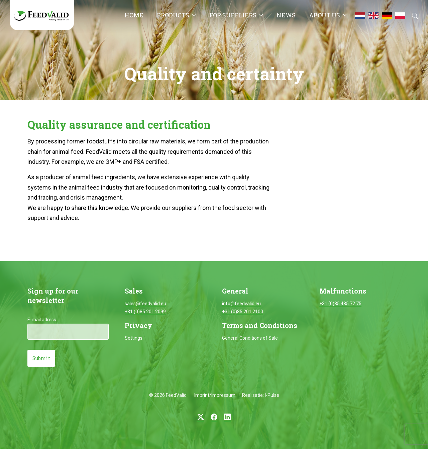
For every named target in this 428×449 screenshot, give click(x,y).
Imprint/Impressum (214, 395)
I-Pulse (272, 395)
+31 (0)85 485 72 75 (340, 303)
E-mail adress (41, 319)
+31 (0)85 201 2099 (145, 311)
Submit (41, 358)
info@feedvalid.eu (241, 303)
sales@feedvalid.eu (145, 303)
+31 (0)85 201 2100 (242, 311)
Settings (133, 338)
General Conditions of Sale (250, 338)
